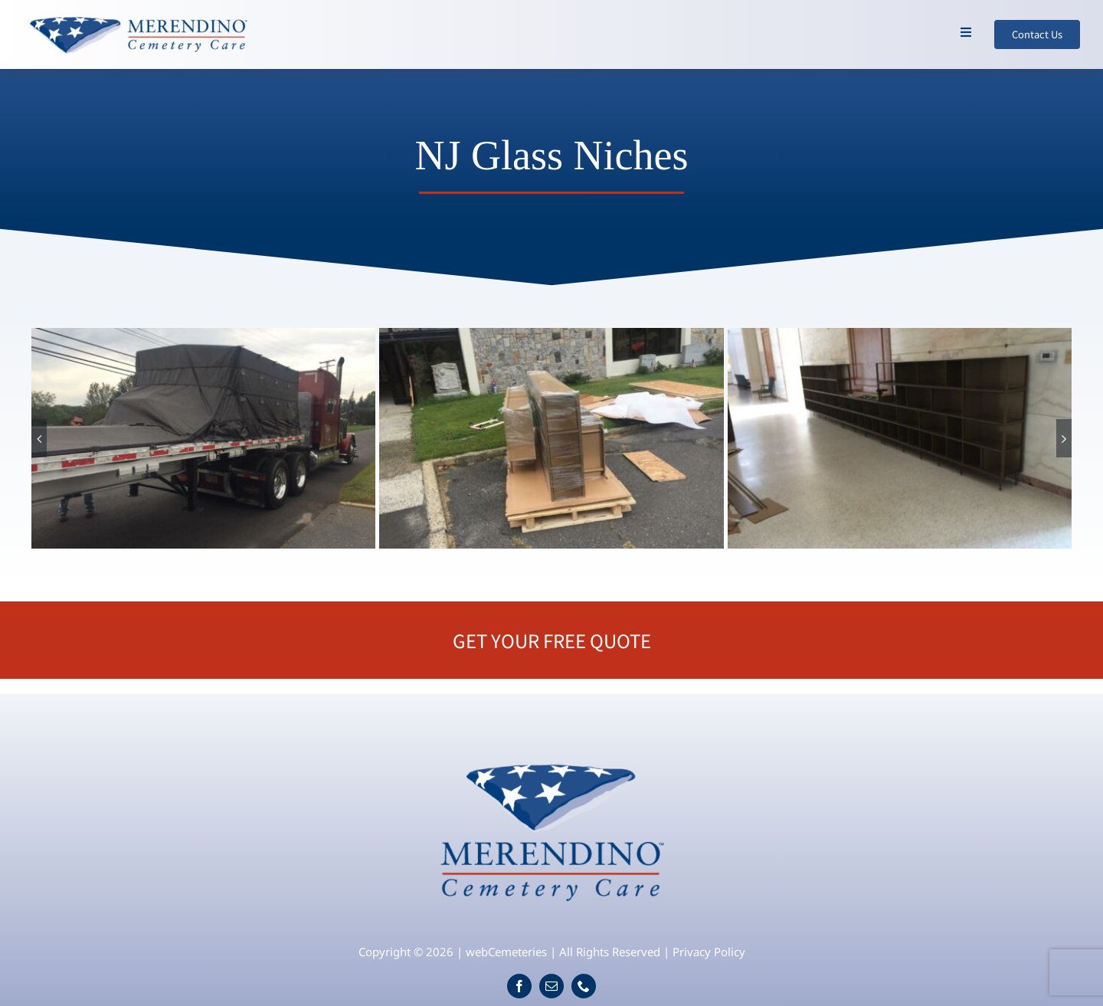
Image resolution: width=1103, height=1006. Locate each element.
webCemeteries (506, 951)
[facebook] (519, 986)
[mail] (551, 986)
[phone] (583, 986)
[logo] (551, 756)
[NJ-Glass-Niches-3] (900, 438)
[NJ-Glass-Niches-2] (551, 438)
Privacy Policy (709, 951)
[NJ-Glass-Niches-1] (203, 438)
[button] (39, 438)
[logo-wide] (138, 18)
